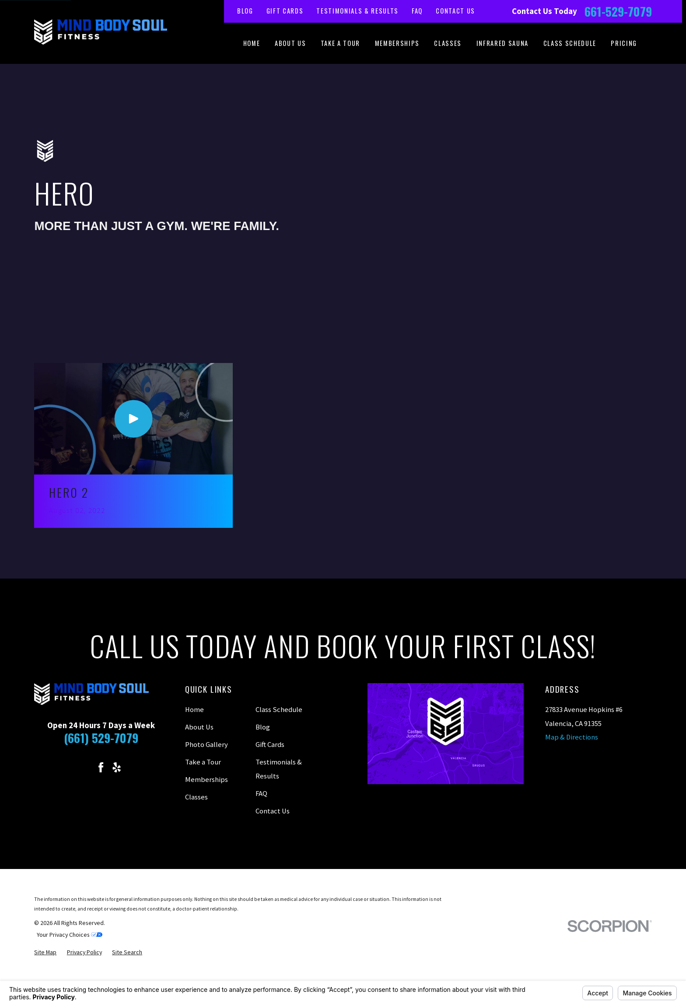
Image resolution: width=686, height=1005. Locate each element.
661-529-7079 (618, 11)
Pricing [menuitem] (624, 43)
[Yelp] (117, 767)
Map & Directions (571, 737)
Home (194, 709)
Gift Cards (285, 10)
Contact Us (455, 10)
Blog (245, 10)
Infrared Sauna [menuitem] (502, 43)
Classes (196, 797)
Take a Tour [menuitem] (340, 43)
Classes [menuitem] (448, 43)
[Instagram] (85, 767)
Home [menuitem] (251, 43)
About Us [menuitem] (290, 43)
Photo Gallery (206, 744)
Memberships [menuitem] (397, 43)
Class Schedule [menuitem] (569, 43)
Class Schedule (279, 709)
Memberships (206, 779)
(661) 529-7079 (101, 738)
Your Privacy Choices (69, 935)
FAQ (417, 10)
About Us (199, 727)
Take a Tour (203, 762)
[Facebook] (101, 767)
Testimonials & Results (357, 10)
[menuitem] (45, 952)
